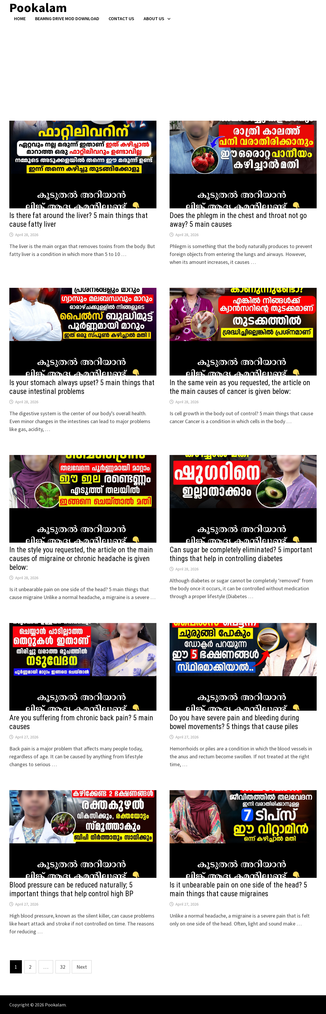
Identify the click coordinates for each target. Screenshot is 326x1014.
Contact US (121, 18)
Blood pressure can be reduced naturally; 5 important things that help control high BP (71, 889)
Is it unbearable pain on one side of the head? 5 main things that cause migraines (238, 889)
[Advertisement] (163, 65)
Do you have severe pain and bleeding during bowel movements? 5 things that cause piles (234, 722)
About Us (154, 18)
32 (62, 966)
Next (81, 966)
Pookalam (55, 1005)
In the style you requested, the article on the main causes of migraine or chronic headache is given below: (81, 559)
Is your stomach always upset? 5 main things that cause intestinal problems (81, 387)
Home (20, 18)
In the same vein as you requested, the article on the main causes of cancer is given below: (240, 387)
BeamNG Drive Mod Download (67, 18)
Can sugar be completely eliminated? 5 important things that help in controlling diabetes (241, 554)
